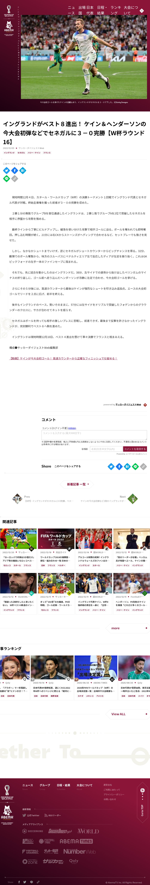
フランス (46, 153)
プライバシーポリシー (114, 795)
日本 (43, 566)
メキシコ (89, 696)
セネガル (21, 153)
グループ (45, 787)
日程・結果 (109, 8)
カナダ (80, 696)
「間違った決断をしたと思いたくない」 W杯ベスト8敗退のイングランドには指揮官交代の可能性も (18, 603)
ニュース (80, 8)
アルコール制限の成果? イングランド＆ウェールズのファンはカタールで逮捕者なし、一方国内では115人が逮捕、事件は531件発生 (93, 559)
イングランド (9, 153)
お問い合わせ (110, 799)
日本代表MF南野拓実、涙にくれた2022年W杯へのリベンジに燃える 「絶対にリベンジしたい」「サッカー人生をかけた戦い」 (52, 689)
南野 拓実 (54, 696)
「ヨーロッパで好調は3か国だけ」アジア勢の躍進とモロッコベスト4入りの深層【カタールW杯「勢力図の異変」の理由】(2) (18, 559)
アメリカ (99, 696)
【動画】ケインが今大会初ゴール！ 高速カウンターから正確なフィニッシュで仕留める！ (63, 358)
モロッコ (7, 566)
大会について (133, 8)
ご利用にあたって (112, 790)
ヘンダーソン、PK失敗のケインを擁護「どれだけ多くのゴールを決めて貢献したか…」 (131, 603)
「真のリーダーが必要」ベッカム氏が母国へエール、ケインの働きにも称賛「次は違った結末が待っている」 (131, 559)
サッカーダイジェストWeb (31, 148)
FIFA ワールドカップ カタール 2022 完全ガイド (46, 8)
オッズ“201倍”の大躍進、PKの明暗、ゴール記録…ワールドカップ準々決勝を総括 (56, 603)
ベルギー (61, 566)
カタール (17, 566)
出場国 (89, 8)
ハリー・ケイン (34, 153)
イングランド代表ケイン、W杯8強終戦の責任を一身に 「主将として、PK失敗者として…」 (93, 603)
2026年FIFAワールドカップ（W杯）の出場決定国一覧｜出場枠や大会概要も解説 (96, 689)
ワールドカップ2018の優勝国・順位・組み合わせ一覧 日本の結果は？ (55, 559)
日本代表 (98, 8)
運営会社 (108, 785)
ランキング (120, 8)
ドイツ (141, 696)
